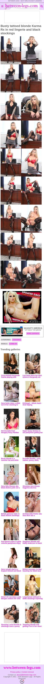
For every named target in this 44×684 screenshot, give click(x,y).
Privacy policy (15, 672)
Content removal (28, 672)
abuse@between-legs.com (26, 675)
